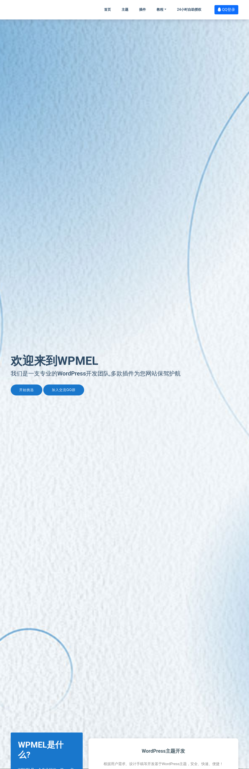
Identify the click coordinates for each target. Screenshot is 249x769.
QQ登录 (226, 9)
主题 (125, 9)
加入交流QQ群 (64, 390)
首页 (107, 9)
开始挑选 (26, 390)
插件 (142, 9)
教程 (160, 9)
